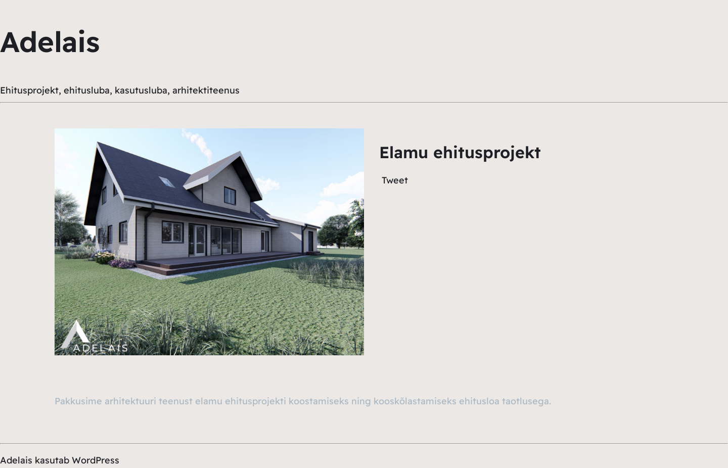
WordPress (95, 460)
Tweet (395, 180)
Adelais (50, 41)
